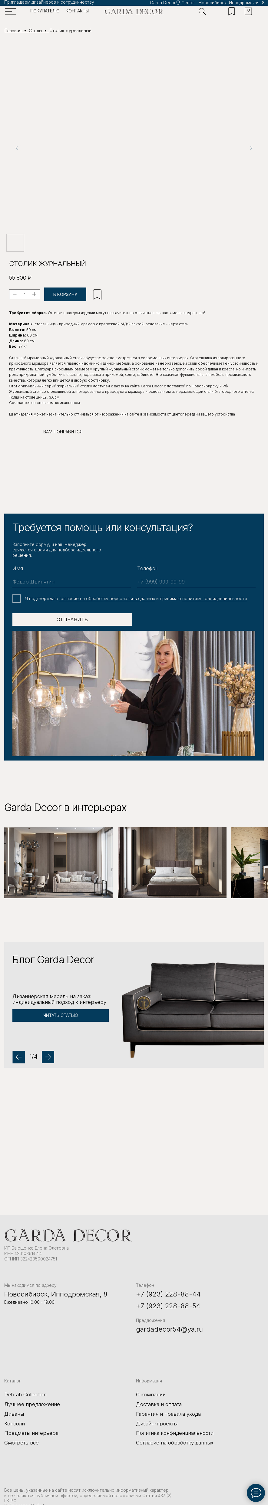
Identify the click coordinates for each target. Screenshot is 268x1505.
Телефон (147, 568)
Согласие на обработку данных (174, 1440)
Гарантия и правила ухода (168, 1411)
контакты (77, 10)
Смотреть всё (21, 1440)
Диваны (14, 1411)
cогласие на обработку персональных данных (107, 598)
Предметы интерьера (31, 1431)
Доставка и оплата (159, 1402)
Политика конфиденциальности (174, 1431)
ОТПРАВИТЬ (72, 619)
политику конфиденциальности (214, 598)
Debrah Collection (25, 1392)
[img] (134, 11)
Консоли (14, 1421)
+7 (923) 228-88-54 (168, 1303)
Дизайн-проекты (156, 1421)
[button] (134, 1005)
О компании (151, 1392)
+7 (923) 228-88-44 (168, 1292)
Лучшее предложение (32, 1402)
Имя (17, 568)
